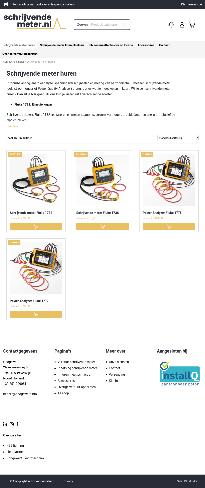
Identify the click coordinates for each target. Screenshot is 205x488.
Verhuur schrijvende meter (76, 362)
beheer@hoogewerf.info (20, 394)
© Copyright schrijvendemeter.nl (32, 481)
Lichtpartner (15, 451)
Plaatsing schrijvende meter (77, 368)
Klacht (113, 380)
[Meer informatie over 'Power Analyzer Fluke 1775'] (169, 226)
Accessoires (146, 45)
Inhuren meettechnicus (74, 374)
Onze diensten (119, 362)
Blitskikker (191, 481)
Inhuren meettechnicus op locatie (111, 45)
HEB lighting (15, 445)
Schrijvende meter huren (19, 45)
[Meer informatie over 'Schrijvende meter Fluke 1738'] (102, 226)
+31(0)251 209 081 (172, 24)
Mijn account (182, 24)
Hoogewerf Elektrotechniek (25, 458)
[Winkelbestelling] (178, 138)
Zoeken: (82, 24)
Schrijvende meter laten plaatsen (62, 45)
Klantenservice (191, 4)
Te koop (63, 393)
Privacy (67, 481)
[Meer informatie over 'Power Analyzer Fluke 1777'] (36, 314)
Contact (164, 45)
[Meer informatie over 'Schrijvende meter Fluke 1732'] (36, 226)
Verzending (117, 374)
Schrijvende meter (13, 61)
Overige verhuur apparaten (19, 54)
